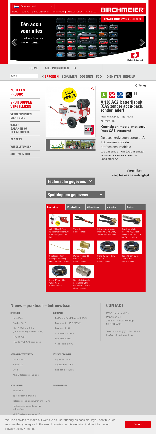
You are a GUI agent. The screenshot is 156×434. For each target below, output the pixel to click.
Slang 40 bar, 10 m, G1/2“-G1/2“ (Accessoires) (107, 252)
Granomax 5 (19, 359)
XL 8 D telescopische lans (26, 374)
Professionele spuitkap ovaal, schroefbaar (27, 408)
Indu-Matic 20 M (63, 338)
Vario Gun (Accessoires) (83, 223)
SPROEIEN (52, 76)
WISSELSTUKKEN (21, 146)
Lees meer (107, 159)
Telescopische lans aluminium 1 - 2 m (31, 400)
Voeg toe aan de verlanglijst (128, 175)
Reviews (130, 207)
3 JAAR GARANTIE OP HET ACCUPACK (20, 128)
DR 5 (15, 369)
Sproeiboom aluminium (24, 395)
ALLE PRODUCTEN (57, 68)
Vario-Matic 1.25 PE (64, 333)
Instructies (111, 207)
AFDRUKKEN (91, 12)
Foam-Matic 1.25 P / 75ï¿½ (68, 323)
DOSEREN (86, 76)
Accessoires (52, 207)
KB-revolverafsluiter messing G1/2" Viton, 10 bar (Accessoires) (107, 225)
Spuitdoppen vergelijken (21, 104)
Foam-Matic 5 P (63, 328)
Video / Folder (93, 207)
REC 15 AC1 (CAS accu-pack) (27, 341)
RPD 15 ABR (19, 336)
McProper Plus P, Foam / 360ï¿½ (71, 318)
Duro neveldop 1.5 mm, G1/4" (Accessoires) (83, 252)
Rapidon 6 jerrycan (64, 369)
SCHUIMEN (69, 76)
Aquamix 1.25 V (62, 359)
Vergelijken (134, 170)
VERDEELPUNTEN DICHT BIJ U (21, 116)
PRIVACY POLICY (74, 12)
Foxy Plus (18, 318)
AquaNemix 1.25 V (64, 364)
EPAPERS (16, 139)
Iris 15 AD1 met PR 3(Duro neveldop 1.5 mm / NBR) (28, 330)
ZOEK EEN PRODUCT (17, 92)
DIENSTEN (114, 76)
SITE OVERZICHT (41, 12)
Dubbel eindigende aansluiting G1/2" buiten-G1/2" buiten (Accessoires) (83, 277)
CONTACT (26, 12)
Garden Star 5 (20, 323)
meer (35, 42)
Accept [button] (137, 424)
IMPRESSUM (58, 12)
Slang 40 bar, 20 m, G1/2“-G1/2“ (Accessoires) (132, 252)
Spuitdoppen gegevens (67, 194)
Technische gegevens (66, 181)
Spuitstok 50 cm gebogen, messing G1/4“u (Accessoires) (59, 252)
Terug (142, 85)
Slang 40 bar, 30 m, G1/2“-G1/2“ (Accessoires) (59, 276)
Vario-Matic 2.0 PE (64, 343)
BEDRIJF (129, 76)
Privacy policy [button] (14, 428)
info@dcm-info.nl (123, 335)
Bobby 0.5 (18, 364)
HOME (15, 12)
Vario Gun (18, 390)
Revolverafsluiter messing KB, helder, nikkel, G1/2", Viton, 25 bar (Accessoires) (132, 226)
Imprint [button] (30, 428)
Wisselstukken (73, 207)
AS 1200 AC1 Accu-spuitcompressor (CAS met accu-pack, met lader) (59, 226)
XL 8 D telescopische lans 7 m (28, 414)
